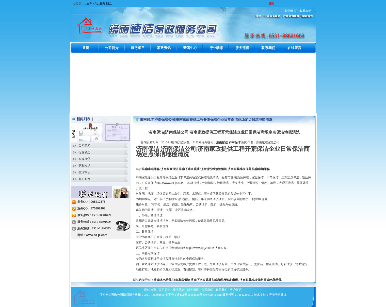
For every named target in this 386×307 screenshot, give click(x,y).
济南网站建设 (278, 294)
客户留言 (236, 289)
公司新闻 (84, 145)
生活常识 (84, 172)
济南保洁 (235, 142)
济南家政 (222, 142)
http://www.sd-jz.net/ (170, 183)
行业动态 (84, 152)
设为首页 (291, 11)
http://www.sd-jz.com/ (200, 248)
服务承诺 (179, 289)
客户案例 (84, 179)
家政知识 (84, 165)
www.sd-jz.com (96, 235)
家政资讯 (84, 159)
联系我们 (221, 289)
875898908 (98, 208)
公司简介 (164, 289)
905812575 (98, 202)
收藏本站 (305, 11)
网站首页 (150, 289)
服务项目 (193, 289)
